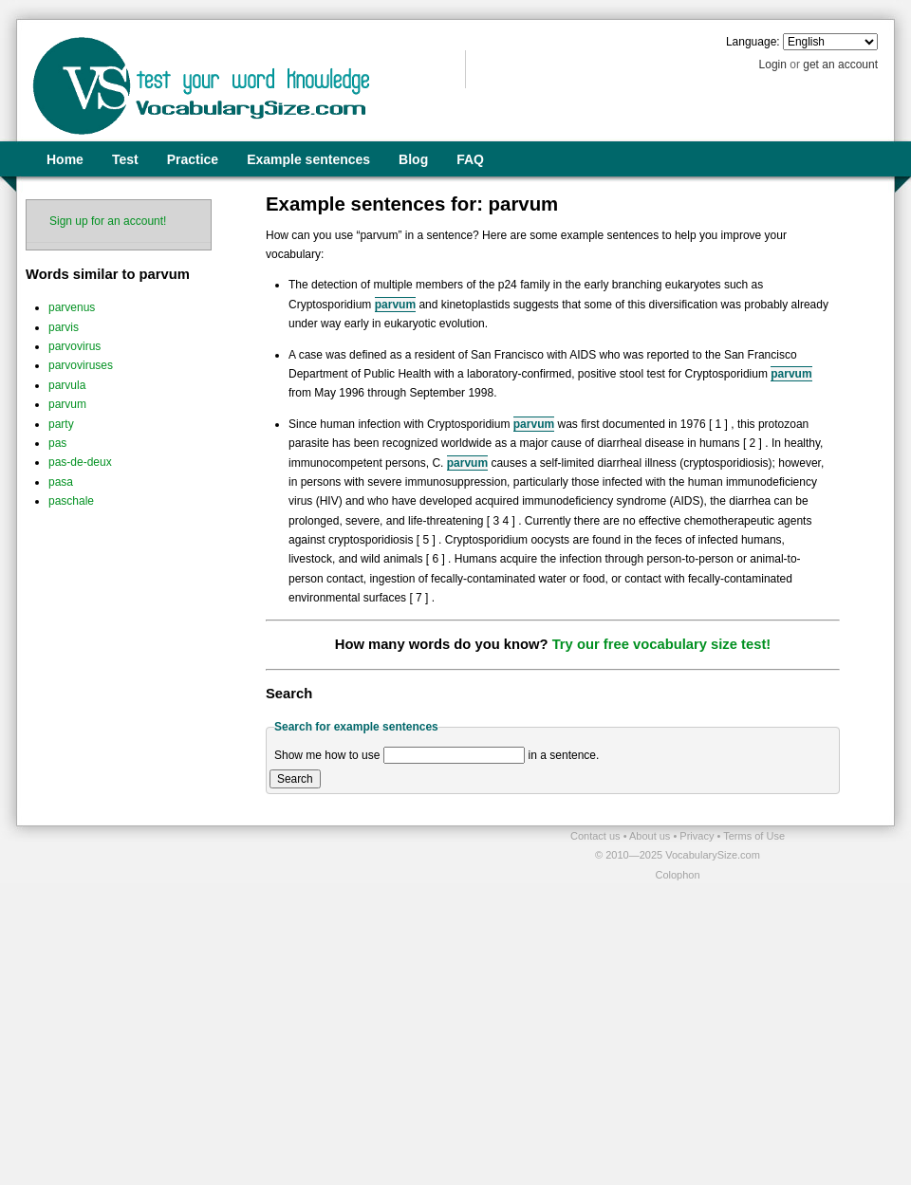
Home (65, 159)
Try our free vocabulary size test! (662, 644)
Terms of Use (754, 836)
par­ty (61, 424)
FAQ (470, 159)
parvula (66, 385)
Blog (413, 159)
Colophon (677, 874)
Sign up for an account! (107, 221)
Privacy (697, 836)
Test (125, 159)
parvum (67, 404)
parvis (63, 327)
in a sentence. (564, 755)
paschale (71, 501)
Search (295, 779)
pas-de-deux (80, 462)
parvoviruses (80, 365)
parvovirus (74, 346)
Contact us (596, 836)
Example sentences (308, 159)
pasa (60, 482)
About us (651, 836)
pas (57, 443)
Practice (192, 159)
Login (773, 64)
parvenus (71, 307)
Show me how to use (327, 755)
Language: (753, 41)
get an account (840, 64)
